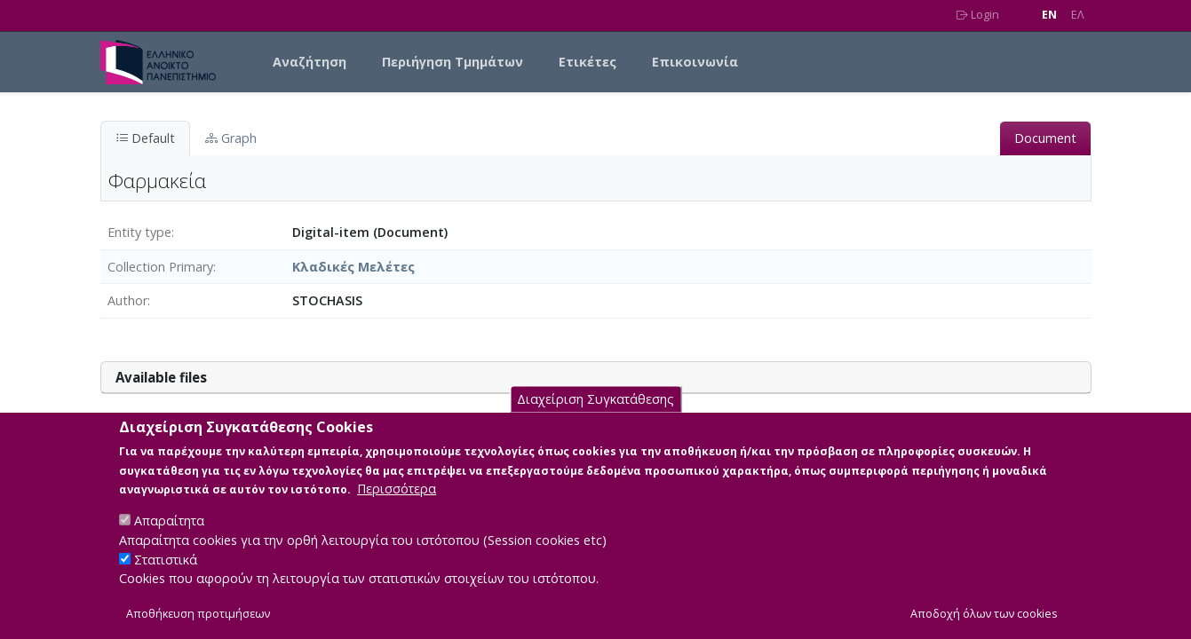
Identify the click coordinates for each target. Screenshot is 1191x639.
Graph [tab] (231, 138)
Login (978, 14)
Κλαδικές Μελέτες (353, 266)
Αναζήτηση (309, 61)
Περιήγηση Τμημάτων (452, 61)
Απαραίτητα (169, 540)
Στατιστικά (165, 578)
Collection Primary (160, 266)
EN (1049, 14)
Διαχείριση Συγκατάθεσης (595, 418)
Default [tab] (145, 138)
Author (127, 300)
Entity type (139, 232)
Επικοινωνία (695, 61)
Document (1045, 138)
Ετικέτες (587, 61)
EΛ (1077, 14)
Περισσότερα (396, 508)
